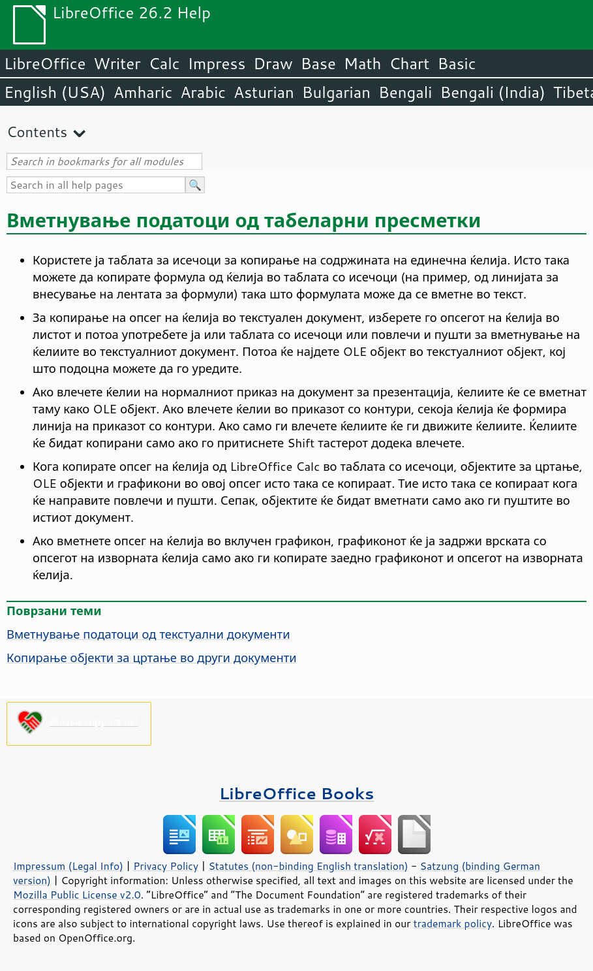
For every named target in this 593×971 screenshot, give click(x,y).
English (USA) (55, 92)
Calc (164, 63)
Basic (456, 63)
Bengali (405, 92)
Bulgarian (336, 92)
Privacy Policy (165, 866)
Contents (37, 131)
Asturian (264, 92)
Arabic (203, 92)
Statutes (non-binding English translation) (308, 866)
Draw (272, 63)
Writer (116, 63)
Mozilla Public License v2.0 (77, 894)
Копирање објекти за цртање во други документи (152, 657)
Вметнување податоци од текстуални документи (148, 634)
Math (363, 63)
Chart (409, 63)
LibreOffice (44, 63)
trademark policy (453, 923)
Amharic (143, 92)
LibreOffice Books (296, 793)
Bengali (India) (492, 92)
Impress (217, 63)
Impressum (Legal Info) (68, 866)
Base (318, 63)
